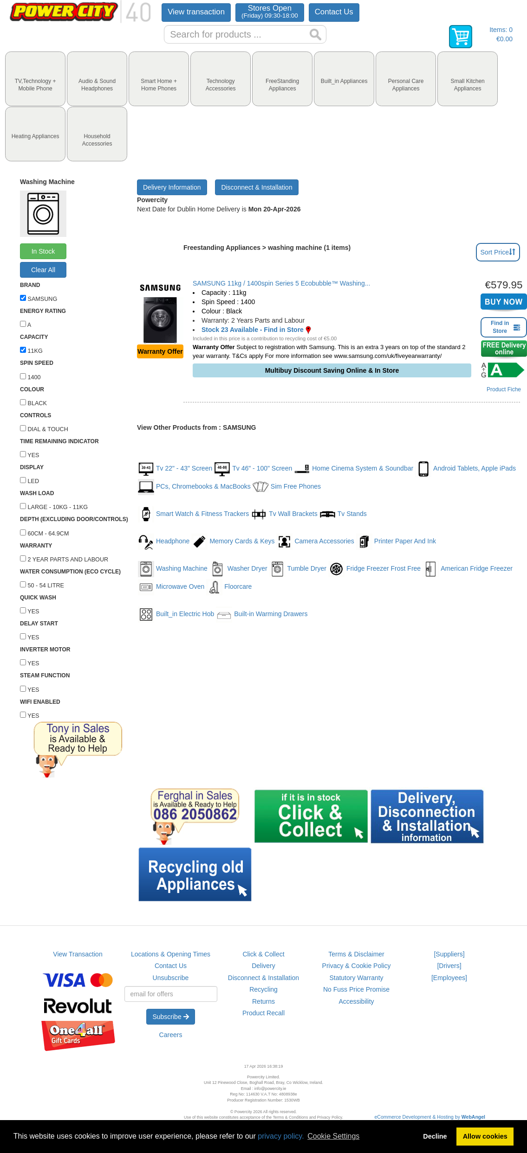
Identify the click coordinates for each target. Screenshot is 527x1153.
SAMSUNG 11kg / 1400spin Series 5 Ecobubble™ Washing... (281, 283)
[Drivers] (449, 965)
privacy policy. (281, 1136)
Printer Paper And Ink (396, 542)
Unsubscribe (171, 977)
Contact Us (334, 11)
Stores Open (269, 11)
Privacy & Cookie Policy (356, 965)
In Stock (43, 251)
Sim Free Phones (287, 487)
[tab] (35, 78)
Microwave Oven (171, 587)
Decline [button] (435, 1136)
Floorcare (229, 587)
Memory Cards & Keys (232, 542)
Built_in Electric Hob (176, 614)
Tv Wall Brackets (284, 514)
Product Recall (263, 1013)
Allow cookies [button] (485, 1136)
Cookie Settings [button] (333, 1136)
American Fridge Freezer (468, 569)
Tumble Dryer (297, 569)
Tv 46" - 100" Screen (253, 469)
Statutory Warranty (356, 977)
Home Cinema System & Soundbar (353, 469)
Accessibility (356, 1001)
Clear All (43, 270)
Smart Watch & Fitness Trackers (193, 514)
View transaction (196, 11)
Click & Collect (263, 954)
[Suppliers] (449, 954)
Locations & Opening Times (170, 954)
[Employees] (449, 977)
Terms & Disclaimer (356, 954)
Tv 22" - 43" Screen (175, 469)
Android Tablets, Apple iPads (465, 469)
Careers (170, 1034)
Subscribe (170, 1016)
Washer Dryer (238, 569)
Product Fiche (504, 389)
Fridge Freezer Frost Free (374, 569)
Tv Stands (343, 514)
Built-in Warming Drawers (261, 614)
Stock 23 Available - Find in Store (253, 329)
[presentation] (35, 79)
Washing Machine (173, 569)
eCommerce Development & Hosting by (430, 1117)
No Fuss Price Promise (356, 989)
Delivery (263, 965)
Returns (263, 1001)
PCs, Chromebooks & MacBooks (194, 487)
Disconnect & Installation (256, 187)
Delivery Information (172, 187)
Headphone (163, 542)
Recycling (263, 989)
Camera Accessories (315, 542)
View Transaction (77, 954)
